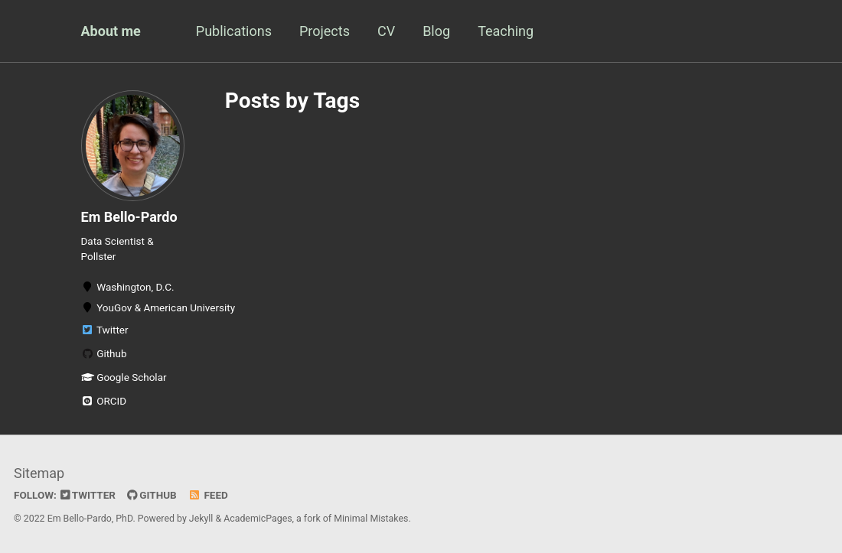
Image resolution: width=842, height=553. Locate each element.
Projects (324, 31)
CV (386, 31)
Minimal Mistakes (371, 518)
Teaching (506, 31)
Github (104, 353)
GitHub (152, 495)
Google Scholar (124, 377)
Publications (234, 31)
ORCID (104, 401)
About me (111, 31)
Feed (208, 495)
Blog (436, 31)
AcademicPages (258, 518)
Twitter (105, 330)
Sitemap (39, 473)
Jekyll (201, 518)
